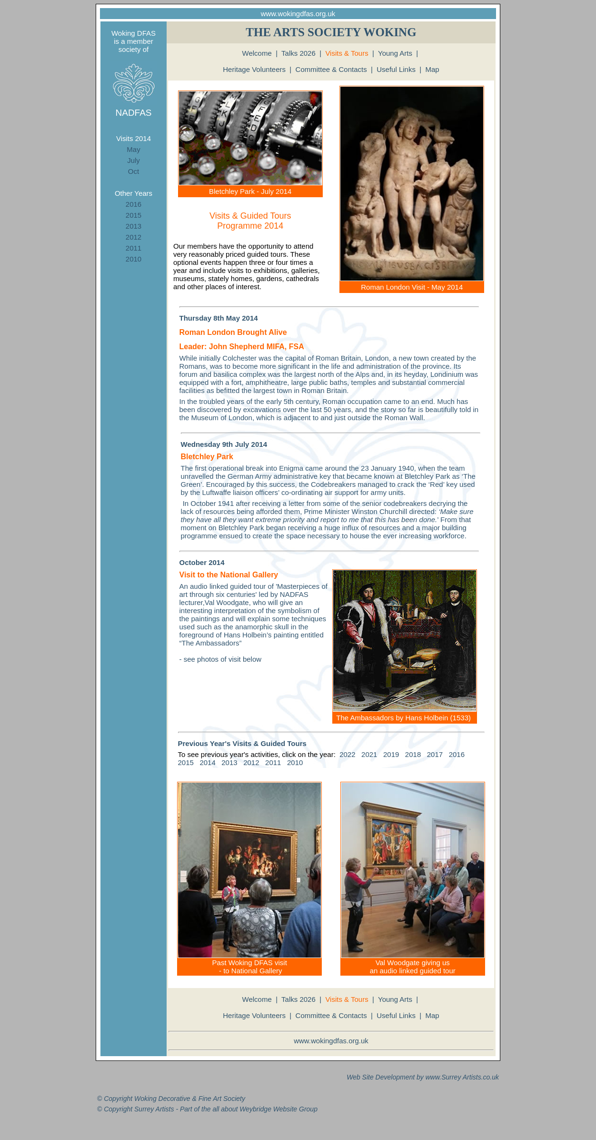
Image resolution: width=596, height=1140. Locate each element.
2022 (347, 754)
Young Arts (395, 53)
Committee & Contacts (331, 69)
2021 (369, 754)
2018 (413, 754)
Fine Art (210, 1098)
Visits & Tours (346, 53)
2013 (133, 226)
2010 (133, 259)
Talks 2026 (298, 53)
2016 (133, 204)
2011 (133, 248)
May (133, 149)
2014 (207, 762)
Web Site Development (381, 1077)
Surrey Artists (461, 1077)
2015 (133, 215)
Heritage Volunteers (254, 69)
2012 (133, 237)
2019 (391, 754)
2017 (435, 754)
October (193, 562)
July (133, 160)
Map (432, 69)
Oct (133, 171)
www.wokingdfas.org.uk (298, 14)
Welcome (257, 53)
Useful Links (396, 69)
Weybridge (255, 1109)
